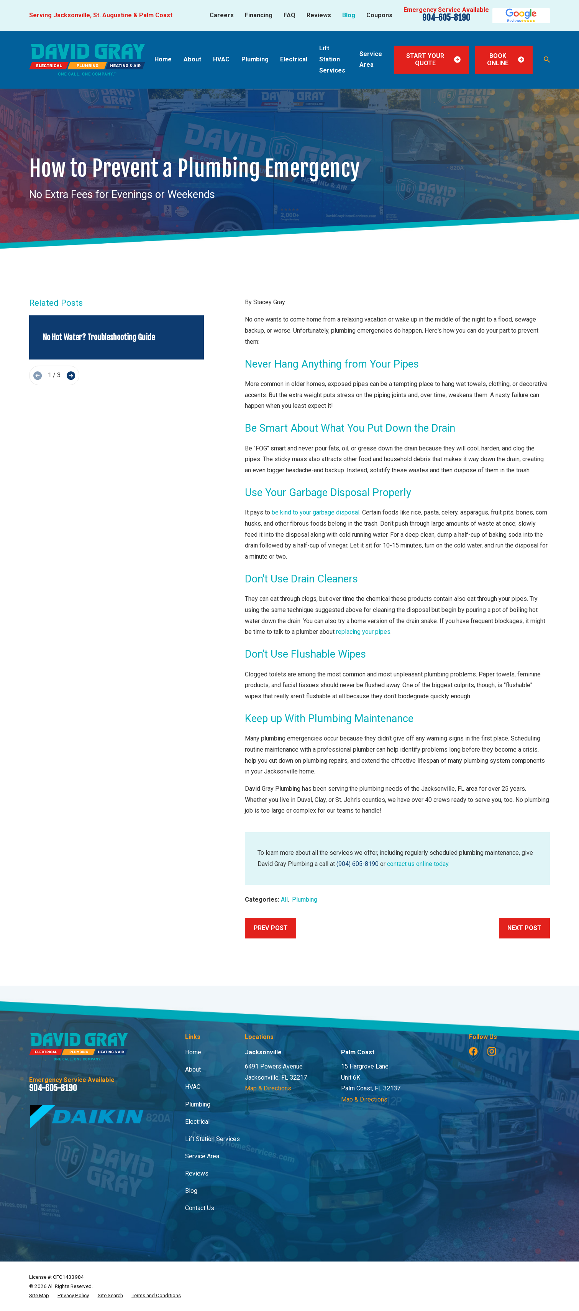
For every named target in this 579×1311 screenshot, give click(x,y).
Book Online (505, 59)
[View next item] (71, 375)
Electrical (197, 1121)
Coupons (379, 15)
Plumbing (304, 899)
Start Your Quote (433, 59)
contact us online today (417, 863)
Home (193, 1052)
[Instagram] (491, 1051)
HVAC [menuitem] (221, 59)
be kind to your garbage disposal (315, 512)
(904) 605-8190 (357, 863)
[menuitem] (39, 1295)
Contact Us (199, 1208)
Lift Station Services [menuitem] (332, 59)
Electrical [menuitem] (293, 59)
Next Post (524, 928)
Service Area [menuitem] (370, 59)
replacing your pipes (363, 631)
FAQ (289, 15)
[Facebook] (473, 1051)
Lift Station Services (212, 1139)
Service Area (202, 1156)
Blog (348, 15)
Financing (258, 15)
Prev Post (271, 928)
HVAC (192, 1086)
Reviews (319, 15)
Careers (222, 15)
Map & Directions (268, 1088)
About (193, 1069)
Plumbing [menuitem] (255, 59)
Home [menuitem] (163, 59)
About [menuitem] (192, 59)
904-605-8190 (446, 17)
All (284, 899)
